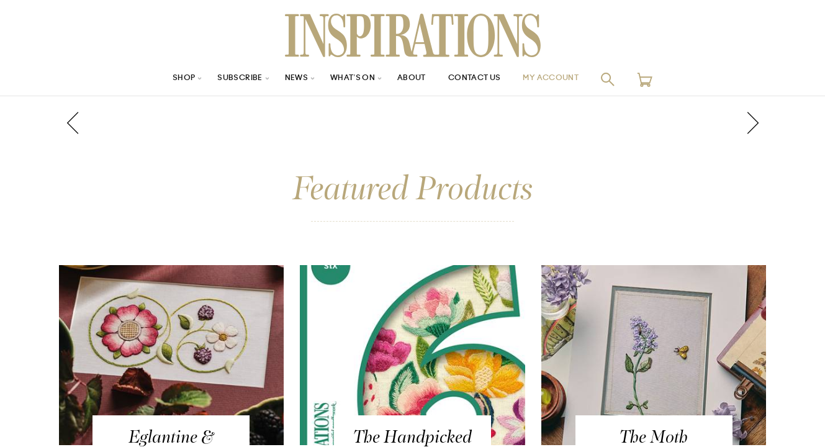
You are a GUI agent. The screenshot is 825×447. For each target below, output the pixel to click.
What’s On (348, 79)
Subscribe (226, 79)
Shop (164, 79)
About (413, 79)
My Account (566, 79)
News (287, 79)
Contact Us (481, 79)
